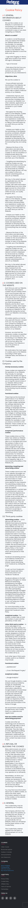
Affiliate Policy (5, 884)
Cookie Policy (5, 881)
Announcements (6, 855)
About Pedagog (5, 865)
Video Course (5, 847)
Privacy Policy (5, 879)
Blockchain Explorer (6, 849)
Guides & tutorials (6, 852)
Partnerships (4, 889)
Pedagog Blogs (5, 867)
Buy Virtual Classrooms (7, 870)
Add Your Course (5, 869)
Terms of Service (6, 886)
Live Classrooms (5, 857)
